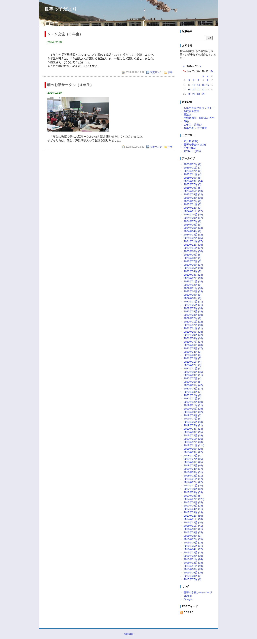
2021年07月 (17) (193, 341)
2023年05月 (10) (193, 267)
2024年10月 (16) (193, 214)
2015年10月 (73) (193, 569)
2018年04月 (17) (193, 468)
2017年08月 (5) (192, 495)
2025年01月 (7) (192, 204)
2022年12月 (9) (192, 284)
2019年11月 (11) (193, 405)
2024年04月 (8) (192, 231)
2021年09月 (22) (193, 334)
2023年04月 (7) (192, 271)
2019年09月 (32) (193, 412)
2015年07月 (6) (192, 579)
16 (207, 85)
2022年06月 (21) (193, 304)
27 (193, 94)
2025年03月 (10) (193, 197)
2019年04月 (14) (193, 428)
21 (198, 89)
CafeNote (128, 634)
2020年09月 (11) (193, 375)
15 (203, 85)
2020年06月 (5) (192, 381)
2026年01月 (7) (192, 167)
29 (203, 94)
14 (198, 85)
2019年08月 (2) (192, 415)
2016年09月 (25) (193, 532)
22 (203, 89)
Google (188, 599)
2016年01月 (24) (193, 559)
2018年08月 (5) (192, 455)
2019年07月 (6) (192, 418)
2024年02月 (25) (193, 237)
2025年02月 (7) (192, 201)
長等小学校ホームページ (198, 592)
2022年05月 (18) (193, 308)
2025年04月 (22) (193, 194)
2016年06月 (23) (193, 542)
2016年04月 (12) (193, 549)
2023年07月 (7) (192, 261)
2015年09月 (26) (193, 572)
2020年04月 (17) (193, 388)
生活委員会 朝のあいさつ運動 (199, 119)
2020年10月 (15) (193, 371)
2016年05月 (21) (193, 545)
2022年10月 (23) (193, 291)
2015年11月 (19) (193, 565)
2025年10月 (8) (192, 177)
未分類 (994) (191, 141)
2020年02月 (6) (192, 395)
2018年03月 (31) (193, 472)
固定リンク (156, 72)
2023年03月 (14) (193, 274)
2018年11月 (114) (194, 445)
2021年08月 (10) (193, 338)
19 (189, 89)
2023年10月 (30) (193, 251)
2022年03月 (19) (193, 314)
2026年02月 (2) (192, 164)
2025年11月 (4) (192, 174)
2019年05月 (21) (193, 425)
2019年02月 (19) (193, 435)
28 (198, 94)
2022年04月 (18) (193, 311)
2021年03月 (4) (192, 354)
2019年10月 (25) (193, 408)
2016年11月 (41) (193, 525)
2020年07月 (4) (192, 378)
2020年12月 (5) (192, 365)
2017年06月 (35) (193, 502)
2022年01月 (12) (193, 321)
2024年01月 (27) (193, 241)
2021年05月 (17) (193, 348)
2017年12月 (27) (193, 482)
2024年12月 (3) (192, 207)
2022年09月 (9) (192, 294)
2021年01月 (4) (192, 361)
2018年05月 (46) (193, 465)
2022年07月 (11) (193, 301)
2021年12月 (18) (193, 324)
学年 (170, 72)
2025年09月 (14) (193, 181)
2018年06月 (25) (193, 462)
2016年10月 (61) (193, 529)
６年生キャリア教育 (195, 128)
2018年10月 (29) (193, 448)
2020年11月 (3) (192, 368)
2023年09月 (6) (192, 254)
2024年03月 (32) (193, 234)
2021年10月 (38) (193, 331)
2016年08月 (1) (192, 535)
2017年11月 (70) (193, 485)
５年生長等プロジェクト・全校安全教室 (199, 109)
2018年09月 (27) (193, 452)
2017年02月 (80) (193, 515)
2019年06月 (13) (193, 421)
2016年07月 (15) (193, 539)
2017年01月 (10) (193, 519)
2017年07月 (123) (194, 499)
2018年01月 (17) (193, 478)
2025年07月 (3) (192, 184)
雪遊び (187, 114)
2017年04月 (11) (193, 508)
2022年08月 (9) (192, 298)
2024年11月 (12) (193, 211)
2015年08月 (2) (192, 575)
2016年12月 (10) (193, 522)
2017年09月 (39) (193, 492)
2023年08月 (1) (192, 258)
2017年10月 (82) (193, 488)
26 (189, 94)
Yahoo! (188, 595)
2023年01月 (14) (193, 281)
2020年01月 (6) (192, 398)
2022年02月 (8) (192, 318)
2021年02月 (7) (192, 358)
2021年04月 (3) (192, 351)
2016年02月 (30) (193, 555)
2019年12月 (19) (193, 401)
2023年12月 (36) (193, 244)
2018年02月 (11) (193, 475)
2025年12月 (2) (192, 170)
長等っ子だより (60, 9)
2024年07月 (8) (192, 221)
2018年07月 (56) (193, 458)
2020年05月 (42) (193, 385)
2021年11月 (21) (193, 328)
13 (193, 85)
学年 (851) (190, 147)
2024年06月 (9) (192, 224)
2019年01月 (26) (193, 438)
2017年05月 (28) (193, 505)
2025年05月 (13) (193, 191)
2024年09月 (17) (193, 217)
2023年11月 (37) (193, 247)
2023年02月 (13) (193, 278)
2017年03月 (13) (193, 512)
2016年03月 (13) (193, 552)
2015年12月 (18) (193, 562)
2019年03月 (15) (193, 432)
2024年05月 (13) (193, 227)
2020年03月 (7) (192, 391)
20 (193, 89)
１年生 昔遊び (193, 124)
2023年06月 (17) (193, 264)
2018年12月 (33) (193, 442)
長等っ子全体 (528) (195, 144)
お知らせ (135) (192, 151)
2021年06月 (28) (193, 345)
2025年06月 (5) (192, 187)
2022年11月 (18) (193, 288)
